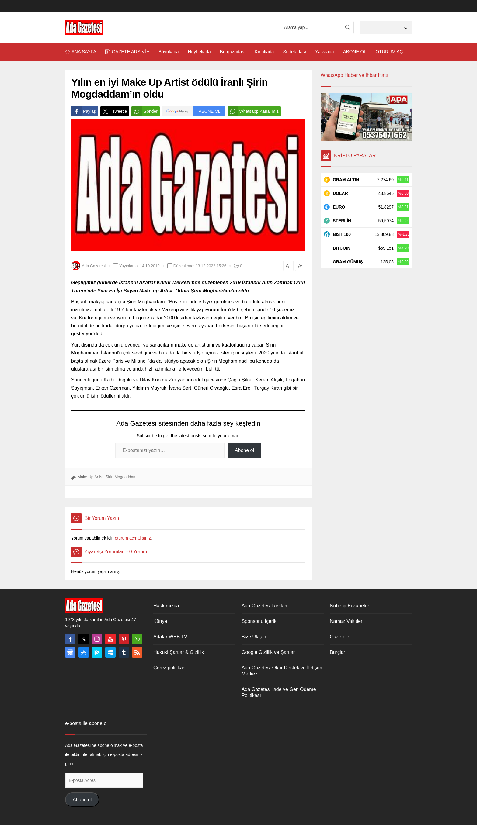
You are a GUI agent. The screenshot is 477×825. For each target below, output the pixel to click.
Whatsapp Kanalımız (253, 111)
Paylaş (83, 111)
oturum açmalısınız (133, 538)
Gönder (144, 111)
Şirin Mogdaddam (121, 477)
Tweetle (113, 111)
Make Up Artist (90, 477)
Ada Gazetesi (94, 266)
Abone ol (244, 450)
